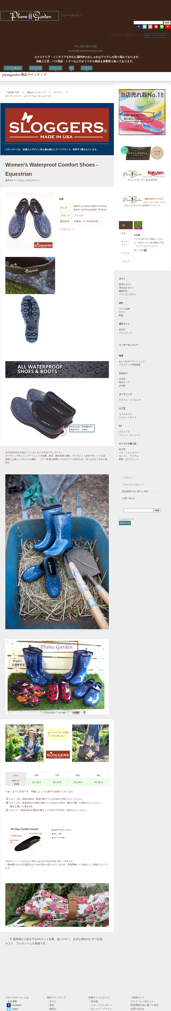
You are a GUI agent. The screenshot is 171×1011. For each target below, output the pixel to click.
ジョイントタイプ (127, 417)
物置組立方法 (125, 523)
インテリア (86, 68)
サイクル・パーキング (130, 400)
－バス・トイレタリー (100, 964)
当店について (116, 35)
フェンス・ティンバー (130, 435)
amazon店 (12, 988)
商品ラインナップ (134, 35)
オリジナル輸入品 (14, 68)
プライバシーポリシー (133, 484)
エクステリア (35, 68)
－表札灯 (51, 968)
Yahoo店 (12, 984)
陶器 (121, 315)
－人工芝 (51, 983)
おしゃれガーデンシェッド (132, 361)
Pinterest (16, 977)
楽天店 (11, 981)
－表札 (50, 964)
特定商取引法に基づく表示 (135, 491)
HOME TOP (13, 92)
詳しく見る (140, 250)
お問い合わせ (128, 498)
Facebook (16, 964)
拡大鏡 (122, 449)
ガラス (122, 312)
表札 (121, 303)
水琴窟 (122, 386)
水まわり (123, 373)
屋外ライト (124, 324)
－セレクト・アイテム (100, 968)
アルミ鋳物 (124, 309)
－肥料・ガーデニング (100, 972)
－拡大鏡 (93, 961)
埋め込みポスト (126, 288)
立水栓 (122, 379)
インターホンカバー (128, 345)
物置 (121, 356)
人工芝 (122, 408)
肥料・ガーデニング (128, 459)
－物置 (50, 976)
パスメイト (124, 432)
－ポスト (51, 961)
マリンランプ (125, 333)
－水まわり (53, 979)
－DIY (50, 987)
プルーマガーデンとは (17, 957)
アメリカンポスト (127, 294)
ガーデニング (55, 68)
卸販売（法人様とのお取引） (156, 35)
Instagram (16, 973)
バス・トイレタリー (128, 452)
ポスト (122, 279)
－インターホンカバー (58, 972)
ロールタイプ (125, 414)
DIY (71, 68)
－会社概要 (11, 961)
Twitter (14, 969)
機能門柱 (123, 291)
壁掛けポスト (125, 284)
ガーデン (58, 92)
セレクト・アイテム (128, 456)
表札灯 (122, 329)
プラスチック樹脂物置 (130, 365)
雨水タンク (124, 382)
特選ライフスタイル (99, 957)
